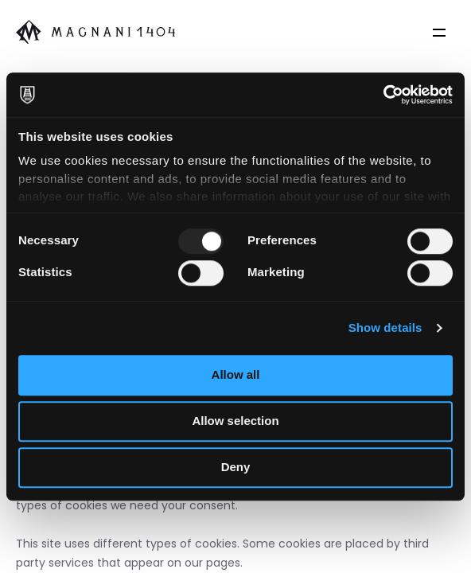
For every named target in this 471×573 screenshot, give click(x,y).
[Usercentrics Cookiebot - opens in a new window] (383, 94)
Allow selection (235, 420)
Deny (236, 467)
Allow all (236, 374)
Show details (385, 327)
